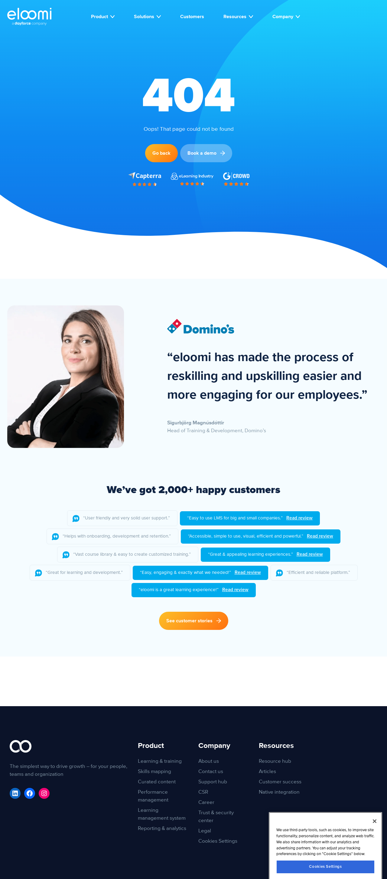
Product (103, 17)
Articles (267, 771)
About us (208, 761)
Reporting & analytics (162, 828)
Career (206, 802)
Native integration (279, 792)
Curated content (157, 782)
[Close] (374, 845)
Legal (204, 831)
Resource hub (275, 761)
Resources (238, 17)
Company (286, 17)
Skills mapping (154, 771)
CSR (203, 792)
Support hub (212, 782)
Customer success (280, 782)
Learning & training (160, 761)
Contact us (210, 771)
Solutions (147, 17)
